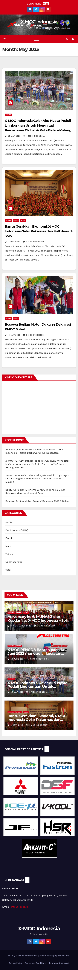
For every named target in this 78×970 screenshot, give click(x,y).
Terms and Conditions (35, 963)
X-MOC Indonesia (39, 22)
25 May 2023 (14, 136)
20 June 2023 (18, 659)
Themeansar (64, 955)
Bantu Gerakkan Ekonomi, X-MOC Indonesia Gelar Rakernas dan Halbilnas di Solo (38, 231)
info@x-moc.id (19, 906)
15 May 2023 (14, 242)
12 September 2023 (21, 626)
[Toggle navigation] (36, 39)
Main (23, 220)
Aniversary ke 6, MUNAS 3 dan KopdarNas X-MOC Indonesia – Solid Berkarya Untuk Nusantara (39, 620)
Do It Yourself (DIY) (16, 530)
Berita (8, 115)
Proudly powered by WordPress (23, 955)
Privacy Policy (15, 963)
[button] (67, 39)
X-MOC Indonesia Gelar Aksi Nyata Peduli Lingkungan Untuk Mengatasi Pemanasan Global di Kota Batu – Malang (38, 125)
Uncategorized (14, 561)
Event (16, 220)
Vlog (8, 569)
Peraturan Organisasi (59, 963)
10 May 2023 (14, 335)
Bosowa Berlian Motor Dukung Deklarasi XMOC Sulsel (37, 501)
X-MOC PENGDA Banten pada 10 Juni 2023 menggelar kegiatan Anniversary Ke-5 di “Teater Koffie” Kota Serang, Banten (37, 464)
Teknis (9, 554)
